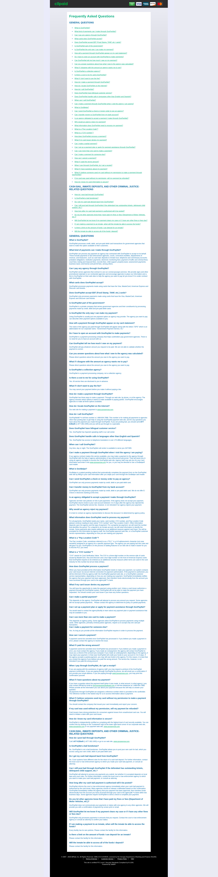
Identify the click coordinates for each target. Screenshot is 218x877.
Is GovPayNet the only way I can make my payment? (94, 50)
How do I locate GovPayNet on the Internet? (91, 86)
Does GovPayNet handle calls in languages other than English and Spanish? (103, 97)
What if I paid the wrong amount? (87, 162)
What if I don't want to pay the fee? (87, 78)
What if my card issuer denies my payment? (91, 140)
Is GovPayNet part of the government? (89, 46)
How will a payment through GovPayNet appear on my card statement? (101, 53)
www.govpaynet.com (77, 727)
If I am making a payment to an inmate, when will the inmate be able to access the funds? (108, 224)
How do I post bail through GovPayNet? (89, 195)
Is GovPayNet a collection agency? (87, 71)
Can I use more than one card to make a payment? (93, 151)
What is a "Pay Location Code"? (86, 129)
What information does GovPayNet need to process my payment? (99, 126)
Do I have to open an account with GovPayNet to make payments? (99, 57)
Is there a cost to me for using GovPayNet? (90, 75)
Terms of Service (91, 859)
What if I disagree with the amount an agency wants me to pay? (98, 68)
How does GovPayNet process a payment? (90, 136)
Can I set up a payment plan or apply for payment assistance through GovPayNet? (105, 147)
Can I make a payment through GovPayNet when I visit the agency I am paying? (104, 104)
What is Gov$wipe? (82, 107)
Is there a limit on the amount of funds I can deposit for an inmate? (99, 228)
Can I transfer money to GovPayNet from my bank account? (97, 115)
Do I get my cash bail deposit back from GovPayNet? (94, 202)
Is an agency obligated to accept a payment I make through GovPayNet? (101, 118)
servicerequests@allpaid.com (104, 685)
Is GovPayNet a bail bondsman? (86, 198)
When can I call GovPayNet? (85, 100)
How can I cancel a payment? (85, 158)
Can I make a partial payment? (86, 144)
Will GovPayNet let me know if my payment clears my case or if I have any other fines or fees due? (111, 220)
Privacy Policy (122, 859)
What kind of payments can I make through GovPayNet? (95, 31)
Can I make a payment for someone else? (90, 154)
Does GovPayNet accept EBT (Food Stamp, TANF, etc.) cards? (98, 42)
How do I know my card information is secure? (92, 182)
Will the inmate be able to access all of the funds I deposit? (96, 231)
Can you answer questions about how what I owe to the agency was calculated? (104, 64)
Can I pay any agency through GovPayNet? (91, 35)
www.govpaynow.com (105, 410)
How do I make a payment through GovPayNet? (92, 82)
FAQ (132, 859)
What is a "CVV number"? (84, 133)
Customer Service (107, 859)
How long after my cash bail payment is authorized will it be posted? (100, 211)
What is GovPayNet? (82, 28)
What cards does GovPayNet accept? (88, 39)
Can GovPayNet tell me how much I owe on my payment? (96, 60)
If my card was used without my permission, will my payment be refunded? (102, 178)
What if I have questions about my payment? (91, 169)
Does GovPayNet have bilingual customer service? (93, 93)
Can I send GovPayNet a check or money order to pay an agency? (99, 111)
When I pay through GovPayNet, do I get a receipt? (93, 165)
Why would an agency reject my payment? (90, 122)
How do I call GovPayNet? (84, 89)
